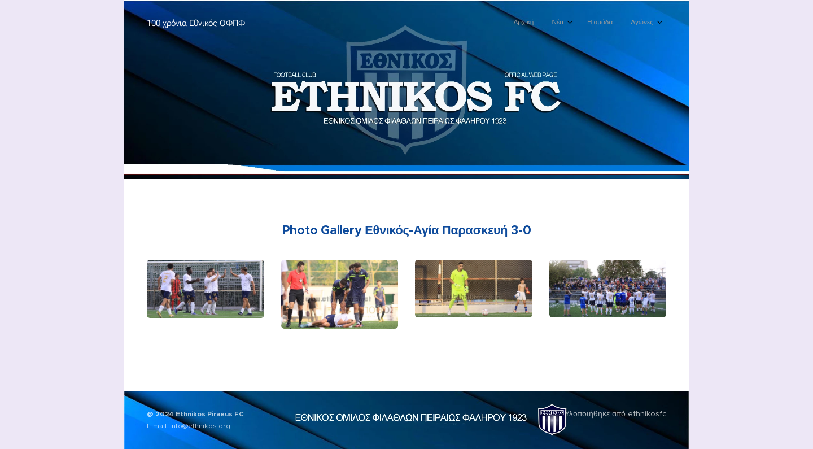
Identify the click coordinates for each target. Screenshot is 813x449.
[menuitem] (596, 23)
